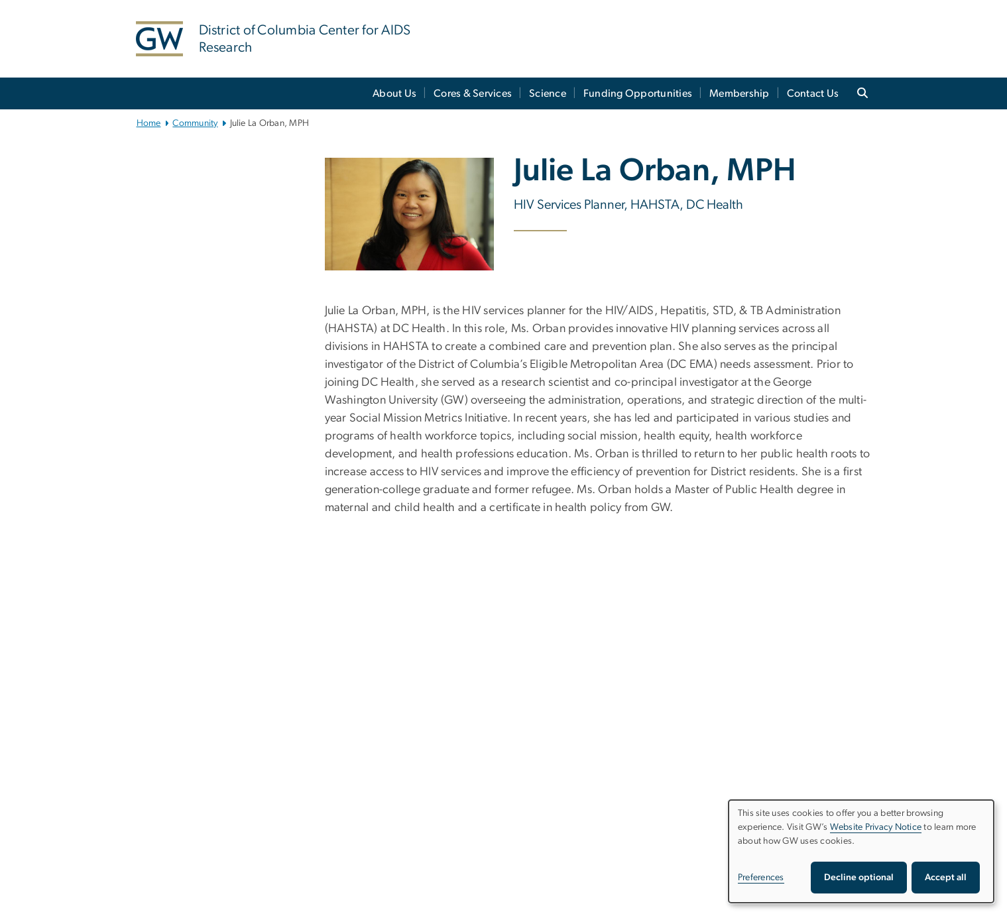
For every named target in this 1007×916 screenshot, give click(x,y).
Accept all (946, 877)
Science (547, 93)
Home (149, 123)
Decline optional (859, 877)
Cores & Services (473, 93)
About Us (394, 93)
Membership (739, 93)
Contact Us (813, 93)
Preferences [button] (761, 877)
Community (194, 123)
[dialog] (861, 851)
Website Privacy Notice (876, 827)
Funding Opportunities (637, 93)
